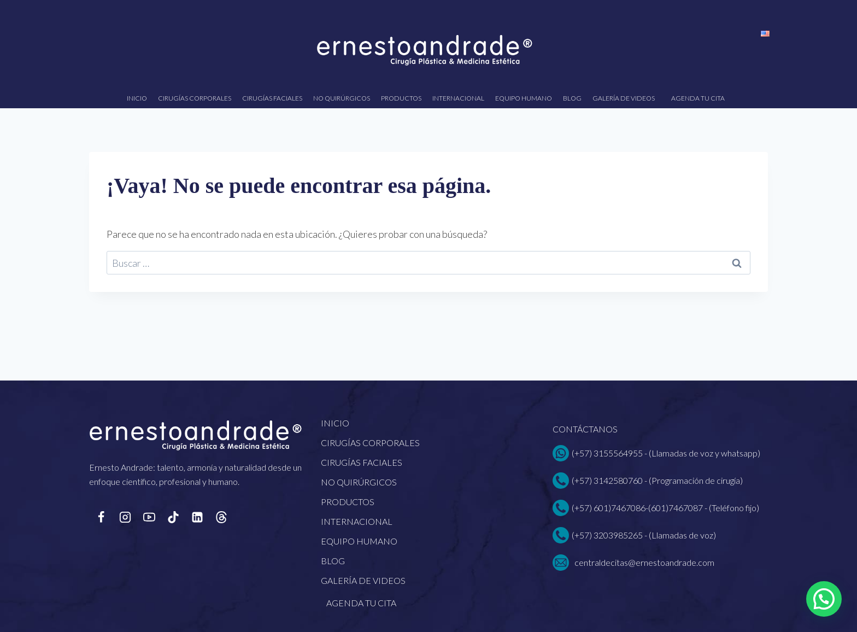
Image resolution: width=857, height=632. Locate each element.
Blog (572, 98)
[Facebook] (101, 517)
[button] (824, 599)
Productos (401, 98)
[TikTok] (173, 517)
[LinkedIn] (197, 517)
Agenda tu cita (698, 98)
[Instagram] (125, 517)
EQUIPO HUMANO (523, 98)
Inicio (137, 98)
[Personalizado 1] (221, 517)
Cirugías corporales (194, 98)
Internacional (458, 98)
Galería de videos (623, 98)
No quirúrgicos (341, 98)
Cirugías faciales (272, 98)
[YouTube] (149, 517)
